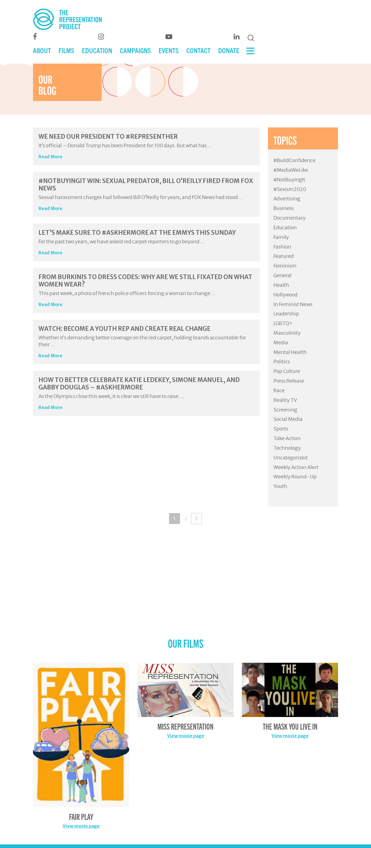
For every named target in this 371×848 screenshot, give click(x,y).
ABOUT (42, 50)
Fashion (282, 247)
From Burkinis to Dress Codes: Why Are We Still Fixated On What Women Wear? (145, 280)
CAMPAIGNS (135, 50)
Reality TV (285, 400)
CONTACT (198, 50)
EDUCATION (97, 50)
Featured (283, 256)
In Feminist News (292, 304)
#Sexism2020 (289, 189)
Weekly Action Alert (296, 467)
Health (281, 285)
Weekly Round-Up (295, 476)
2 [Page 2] (185, 518)
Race (279, 390)
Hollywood (285, 294)
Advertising (286, 198)
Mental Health (290, 352)
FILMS (66, 50)
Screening (285, 410)
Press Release (288, 381)
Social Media (288, 419)
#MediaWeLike (290, 170)
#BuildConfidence (294, 160)
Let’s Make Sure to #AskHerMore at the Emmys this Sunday (137, 232)
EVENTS (169, 50)
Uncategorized (290, 457)
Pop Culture (286, 371)
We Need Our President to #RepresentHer (108, 136)
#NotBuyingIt (289, 179)
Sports (280, 429)
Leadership (286, 313)
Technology (287, 448)
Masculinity (287, 333)
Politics (281, 361)
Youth (280, 486)
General (282, 275)
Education (285, 227)
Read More (50, 156)
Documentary (289, 218)
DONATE (228, 50)
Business (283, 208)
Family (281, 237)
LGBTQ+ (283, 323)
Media (280, 342)
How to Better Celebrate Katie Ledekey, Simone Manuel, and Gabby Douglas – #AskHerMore (139, 383)
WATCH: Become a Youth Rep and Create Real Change (124, 328)
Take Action (287, 438)
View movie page (81, 826)
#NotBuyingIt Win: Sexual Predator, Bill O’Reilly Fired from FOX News (145, 184)
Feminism (285, 266)
